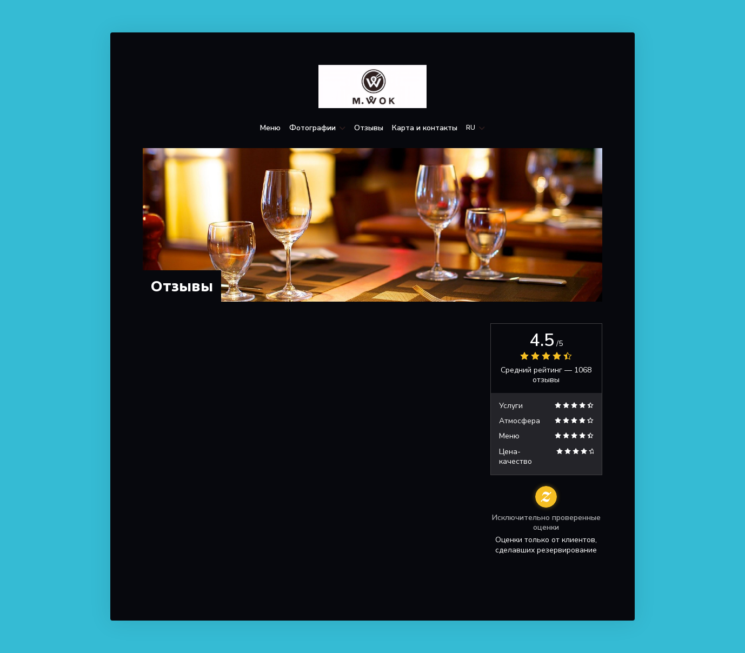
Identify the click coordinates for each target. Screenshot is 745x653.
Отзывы (368, 128)
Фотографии (317, 128)
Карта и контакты (424, 128)
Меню (270, 128)
